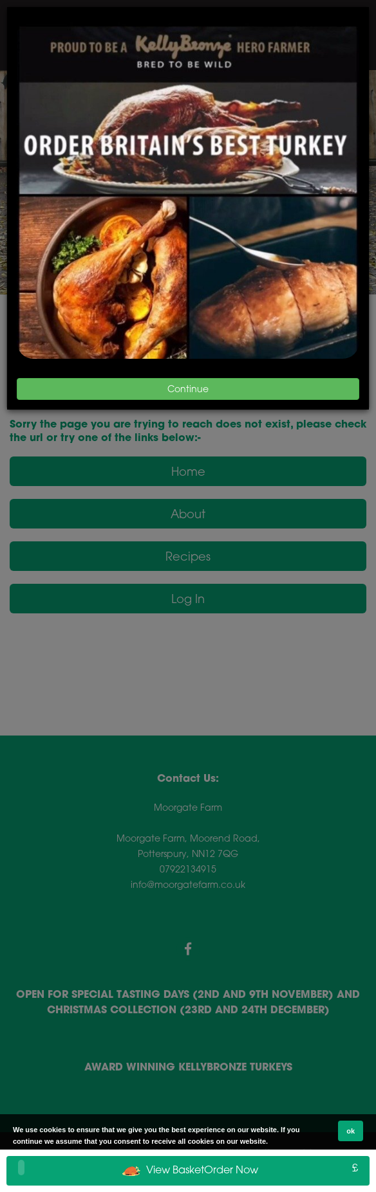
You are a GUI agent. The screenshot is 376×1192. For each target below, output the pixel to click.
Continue (188, 388)
